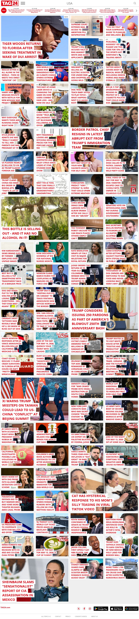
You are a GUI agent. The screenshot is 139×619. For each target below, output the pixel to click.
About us (94, 616)
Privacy (68, 616)
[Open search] (134, 3)
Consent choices (81, 616)
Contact (58, 616)
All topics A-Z (46, 616)
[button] (136, 11)
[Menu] (23, 3)
